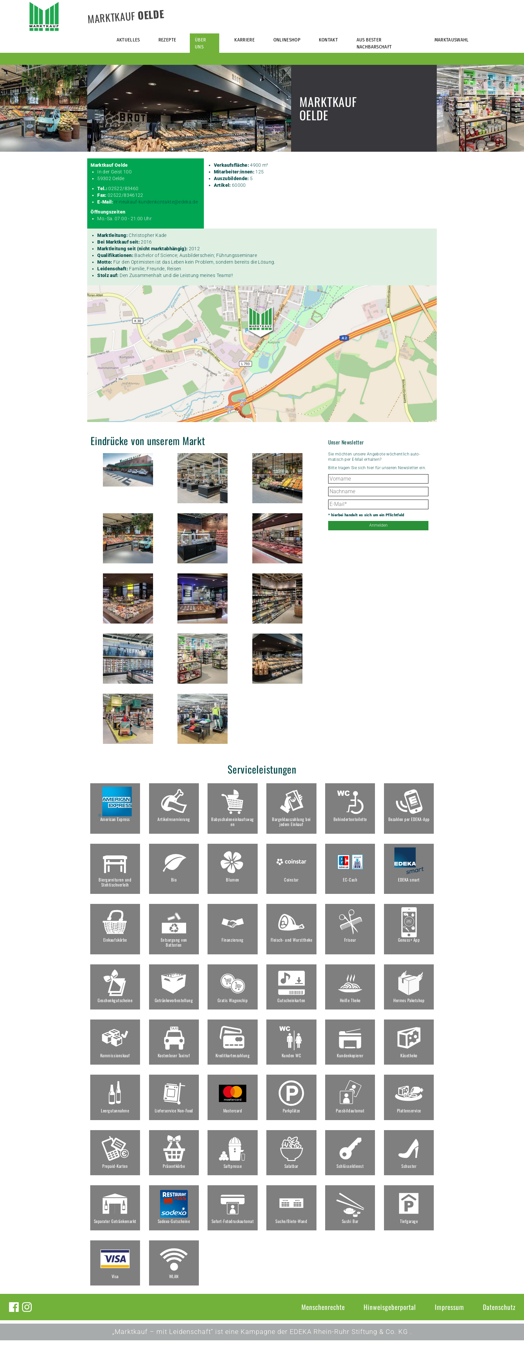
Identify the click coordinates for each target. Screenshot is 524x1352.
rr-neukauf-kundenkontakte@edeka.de (156, 202)
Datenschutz (499, 1319)
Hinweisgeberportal (390, 1319)
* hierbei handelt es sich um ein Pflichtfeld (366, 515)
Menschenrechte (323, 1319)
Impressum (449, 1319)
